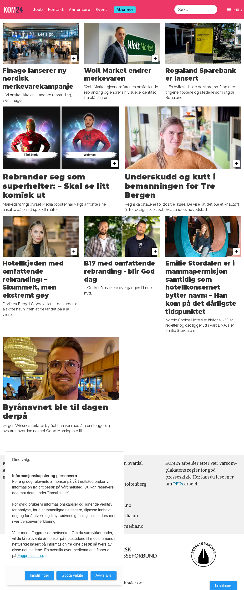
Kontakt (56, 9)
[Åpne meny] (235, 10)
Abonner (125, 9)
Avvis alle (104, 575)
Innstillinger (223, 585)
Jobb (38, 9)
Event (101, 9)
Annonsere (79, 9)
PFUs (178, 484)
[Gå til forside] (13, 10)
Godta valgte (72, 575)
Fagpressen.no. (30, 556)
